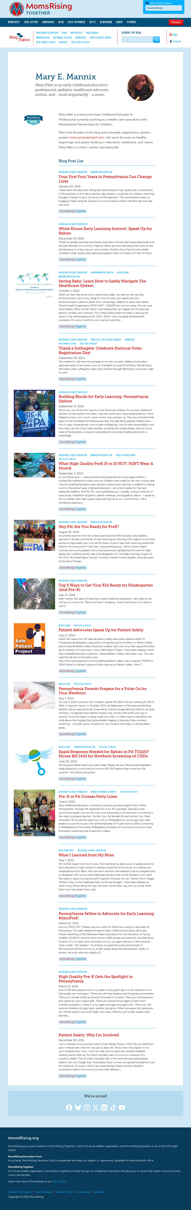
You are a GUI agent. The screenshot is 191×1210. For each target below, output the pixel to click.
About (119, 22)
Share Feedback (44, 1192)
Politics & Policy (80, 42)
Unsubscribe (83, 1192)
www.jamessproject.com (86, 137)
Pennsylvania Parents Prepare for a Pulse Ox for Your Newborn (103, 690)
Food (64, 32)
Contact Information (20, 1192)
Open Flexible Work (100, 37)
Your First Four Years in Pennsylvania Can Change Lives (105, 178)
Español (132, 22)
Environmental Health (102, 272)
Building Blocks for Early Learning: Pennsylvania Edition (103, 398)
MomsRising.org (43, 9)
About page (59, 1181)
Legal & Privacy (64, 1192)
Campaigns (48, 22)
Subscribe (98, 1192)
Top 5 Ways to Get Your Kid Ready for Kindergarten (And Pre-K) (106, 587)
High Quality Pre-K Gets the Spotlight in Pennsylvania (96, 978)
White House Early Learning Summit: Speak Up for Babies (105, 230)
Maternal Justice (62, 37)
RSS (175, 35)
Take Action (31, 22)
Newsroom (106, 22)
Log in (177, 41)
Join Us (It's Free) (159, 3)
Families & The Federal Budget (106, 339)
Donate (176, 22)
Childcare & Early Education (73, 172)
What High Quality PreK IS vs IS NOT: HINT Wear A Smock (106, 465)
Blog (61, 22)
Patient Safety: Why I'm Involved (89, 1035)
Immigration (43, 37)
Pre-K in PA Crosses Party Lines (88, 796)
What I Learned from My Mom (86, 855)
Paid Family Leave (46, 42)
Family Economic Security (104, 791)
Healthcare (92, 32)
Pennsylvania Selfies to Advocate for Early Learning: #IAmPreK (107, 915)
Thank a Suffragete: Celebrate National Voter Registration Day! (100, 350)
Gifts (93, 22)
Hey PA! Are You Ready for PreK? (89, 526)
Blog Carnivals (66, 850)
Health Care (123, 272)
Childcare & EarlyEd (47, 32)
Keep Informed (77, 22)
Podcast (63, 42)
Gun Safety (76, 32)
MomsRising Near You (101, 172)
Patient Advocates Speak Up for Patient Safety (101, 630)
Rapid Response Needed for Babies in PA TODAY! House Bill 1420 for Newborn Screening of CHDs (104, 753)
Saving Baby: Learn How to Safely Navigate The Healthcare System (102, 283)
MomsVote (14, 22)
